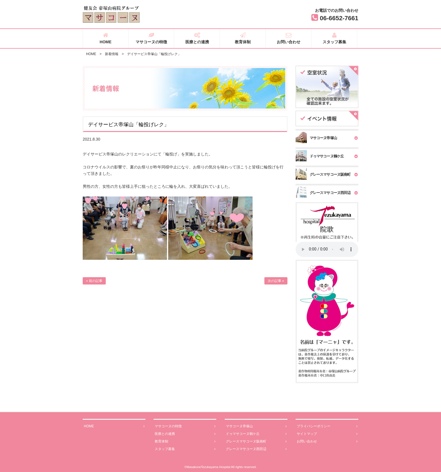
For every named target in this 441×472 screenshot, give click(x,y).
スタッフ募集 (334, 38)
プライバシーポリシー (327, 426)
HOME (105, 38)
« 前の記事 (94, 281)
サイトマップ (327, 434)
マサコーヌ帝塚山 (256, 426)
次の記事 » (276, 281)
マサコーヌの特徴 (151, 38)
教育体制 (243, 38)
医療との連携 (197, 38)
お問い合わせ (288, 38)
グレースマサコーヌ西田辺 (256, 449)
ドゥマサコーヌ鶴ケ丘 (256, 434)
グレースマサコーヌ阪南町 (256, 441)
